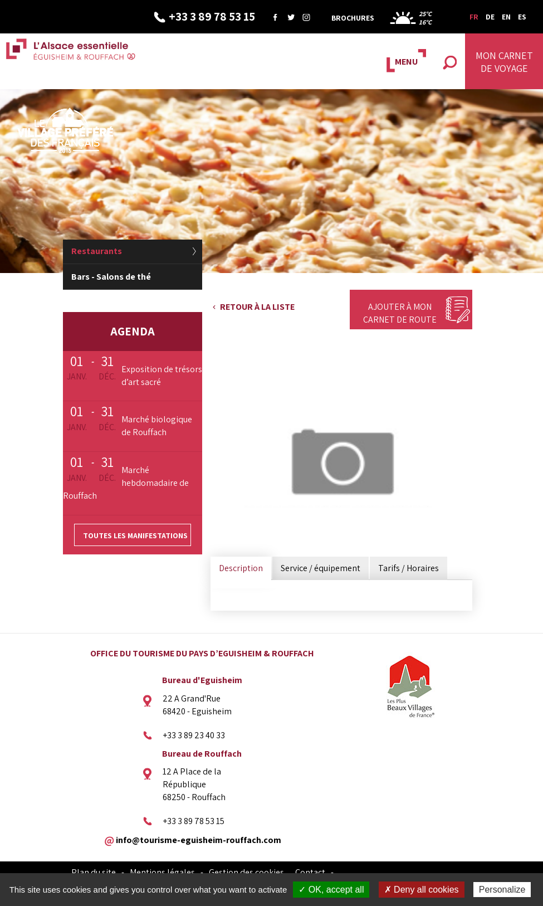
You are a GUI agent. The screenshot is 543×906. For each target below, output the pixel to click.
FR (473, 17)
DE (490, 17)
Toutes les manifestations (135, 535)
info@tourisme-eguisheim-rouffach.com (198, 839)
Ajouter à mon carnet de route (400, 313)
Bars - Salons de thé (111, 276)
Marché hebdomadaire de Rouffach (126, 482)
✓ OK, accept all (331, 889)
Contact (310, 872)
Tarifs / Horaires (408, 568)
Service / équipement (320, 568)
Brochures (352, 18)
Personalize (502, 889)
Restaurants (96, 251)
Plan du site (93, 872)
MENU (406, 61)
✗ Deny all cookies (421, 889)
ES (522, 17)
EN (506, 17)
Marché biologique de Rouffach (156, 425)
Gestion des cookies (246, 872)
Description (241, 568)
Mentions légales (162, 872)
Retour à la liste (257, 307)
